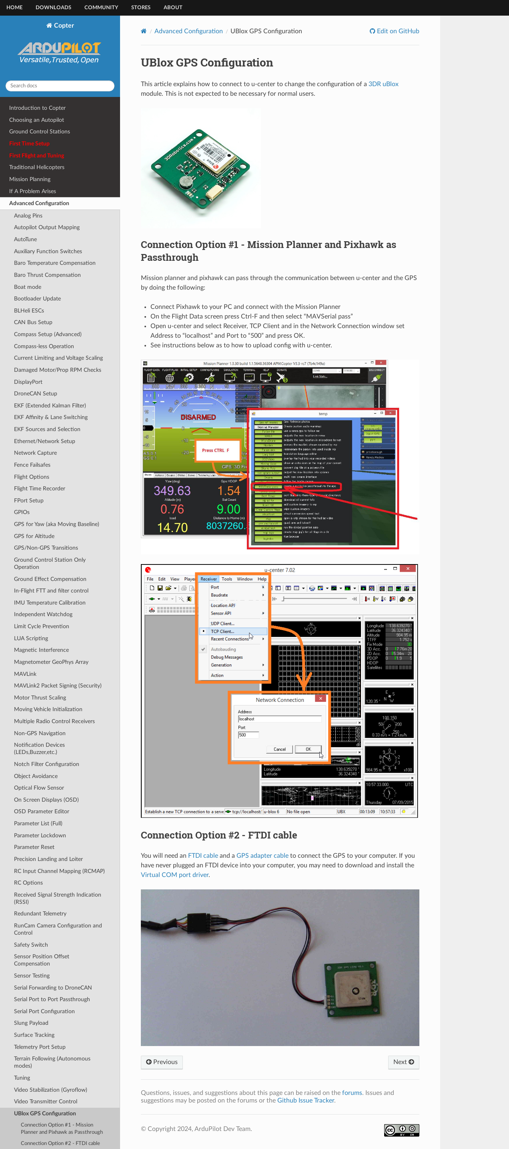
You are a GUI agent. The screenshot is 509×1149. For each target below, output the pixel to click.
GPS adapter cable (262, 856)
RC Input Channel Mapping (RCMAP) (59, 871)
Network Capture (35, 453)
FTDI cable (203, 856)
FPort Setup (29, 501)
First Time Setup (29, 144)
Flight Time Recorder (39, 489)
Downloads (53, 7)
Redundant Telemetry (40, 914)
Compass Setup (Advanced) (48, 334)
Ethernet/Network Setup (44, 441)
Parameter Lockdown (40, 836)
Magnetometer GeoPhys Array (51, 662)
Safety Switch (31, 945)
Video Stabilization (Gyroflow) (50, 1090)
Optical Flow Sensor (39, 788)
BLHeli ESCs (29, 311)
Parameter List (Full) (38, 823)
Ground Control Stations (39, 132)
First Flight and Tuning (36, 156)
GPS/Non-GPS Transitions (46, 548)
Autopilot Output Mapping (47, 227)
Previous (162, 1062)
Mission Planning (29, 179)
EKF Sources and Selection (47, 429)
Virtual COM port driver (174, 875)
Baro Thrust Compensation (47, 275)
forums (352, 1093)
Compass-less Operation (44, 346)
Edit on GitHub (397, 31)
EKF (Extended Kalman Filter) (50, 406)
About (173, 7)
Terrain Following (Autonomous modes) (52, 1062)
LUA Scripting (31, 638)
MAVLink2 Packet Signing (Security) (58, 686)
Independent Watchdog (43, 614)
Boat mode (27, 287)
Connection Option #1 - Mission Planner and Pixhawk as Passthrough (62, 1129)
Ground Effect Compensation (50, 579)
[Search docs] (60, 86)
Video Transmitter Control (45, 1102)
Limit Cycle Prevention (41, 626)
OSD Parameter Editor (41, 811)
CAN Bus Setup (33, 322)
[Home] (144, 31)
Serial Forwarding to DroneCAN (53, 988)
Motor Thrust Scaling (40, 698)
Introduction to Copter (37, 108)
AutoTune (25, 239)
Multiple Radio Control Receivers (54, 721)
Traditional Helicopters (36, 167)
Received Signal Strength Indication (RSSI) (57, 898)
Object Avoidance (36, 776)
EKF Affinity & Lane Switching (51, 417)
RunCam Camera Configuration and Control (58, 929)
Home (14, 7)
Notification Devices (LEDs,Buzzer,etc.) (39, 748)
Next (403, 1062)
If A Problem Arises (32, 191)
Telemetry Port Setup (40, 1047)
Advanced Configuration (39, 203)
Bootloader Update (37, 299)
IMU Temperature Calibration (50, 603)
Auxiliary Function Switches (48, 251)
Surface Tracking (34, 1035)
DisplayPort (28, 382)
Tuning (22, 1078)
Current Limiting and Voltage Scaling (58, 358)
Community (101, 7)
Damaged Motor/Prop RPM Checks (57, 370)
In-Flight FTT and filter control (51, 591)
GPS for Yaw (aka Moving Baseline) (56, 524)
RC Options (28, 883)
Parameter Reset (34, 847)
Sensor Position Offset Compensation (41, 960)
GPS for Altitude (34, 536)
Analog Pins (28, 216)
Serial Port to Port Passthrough (52, 999)
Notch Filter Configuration (46, 764)
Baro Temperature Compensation (55, 263)
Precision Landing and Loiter (48, 859)
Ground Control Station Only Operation (50, 563)
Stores (140, 7)
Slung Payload (31, 1023)
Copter (60, 48)
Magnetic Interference (41, 650)
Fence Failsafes (32, 465)
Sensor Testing (32, 976)
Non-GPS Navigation (40, 733)
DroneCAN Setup (35, 394)
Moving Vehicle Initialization (48, 709)
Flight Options (31, 477)
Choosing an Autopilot (36, 120)
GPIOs (22, 512)
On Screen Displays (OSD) (46, 800)
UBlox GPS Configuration (45, 1114)
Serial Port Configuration (44, 1011)
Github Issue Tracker (305, 1100)
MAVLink (25, 674)
